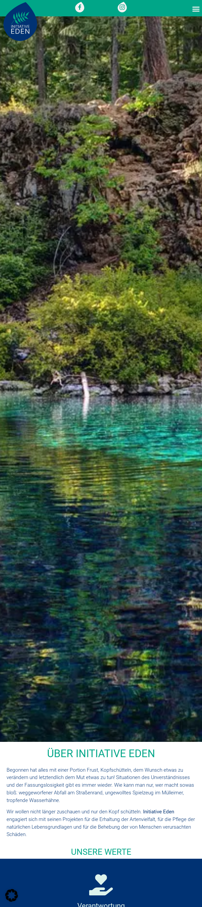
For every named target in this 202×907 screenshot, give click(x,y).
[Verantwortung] (101, 884)
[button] (196, 9)
